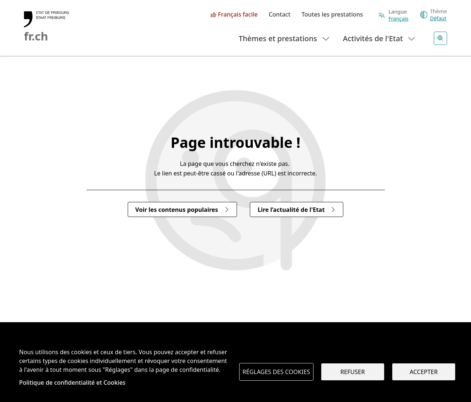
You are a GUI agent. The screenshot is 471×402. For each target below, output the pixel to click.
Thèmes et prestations (284, 38)
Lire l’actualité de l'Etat (297, 210)
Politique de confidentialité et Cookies (72, 382)
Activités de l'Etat (379, 38)
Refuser (352, 372)
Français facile (238, 14)
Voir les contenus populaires (182, 210)
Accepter (424, 372)
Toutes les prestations (332, 14)
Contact (279, 14)
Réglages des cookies (276, 372)
